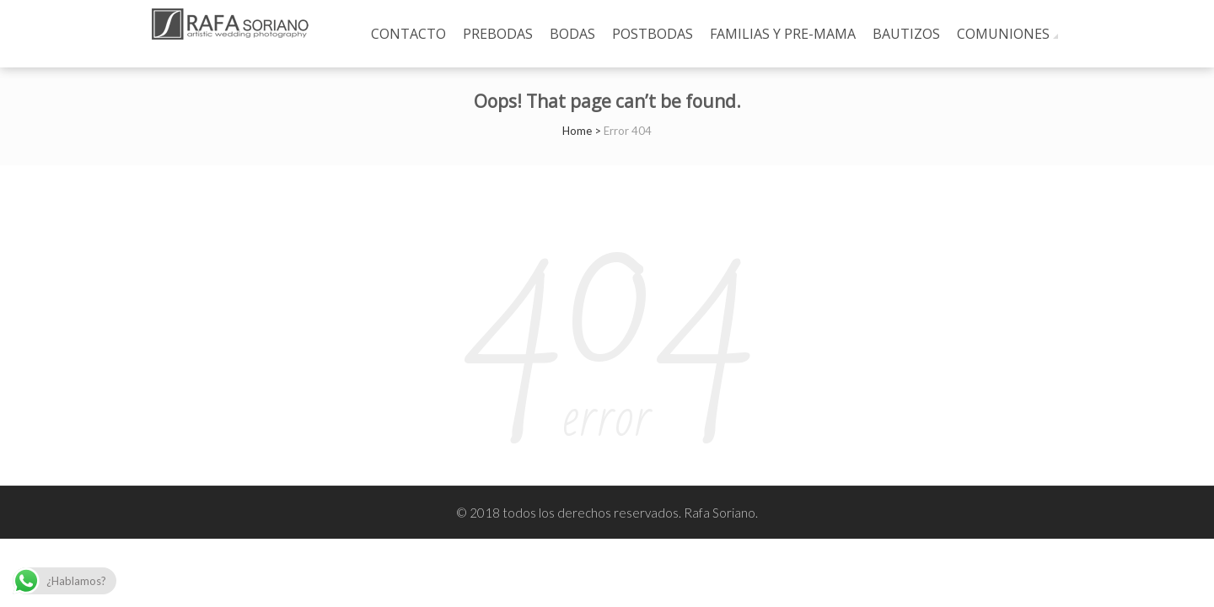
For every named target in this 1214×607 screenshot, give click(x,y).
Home (577, 130)
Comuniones (1003, 33)
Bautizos (906, 33)
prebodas (498, 33)
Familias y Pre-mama (783, 33)
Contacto (408, 33)
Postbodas (652, 33)
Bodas (572, 33)
